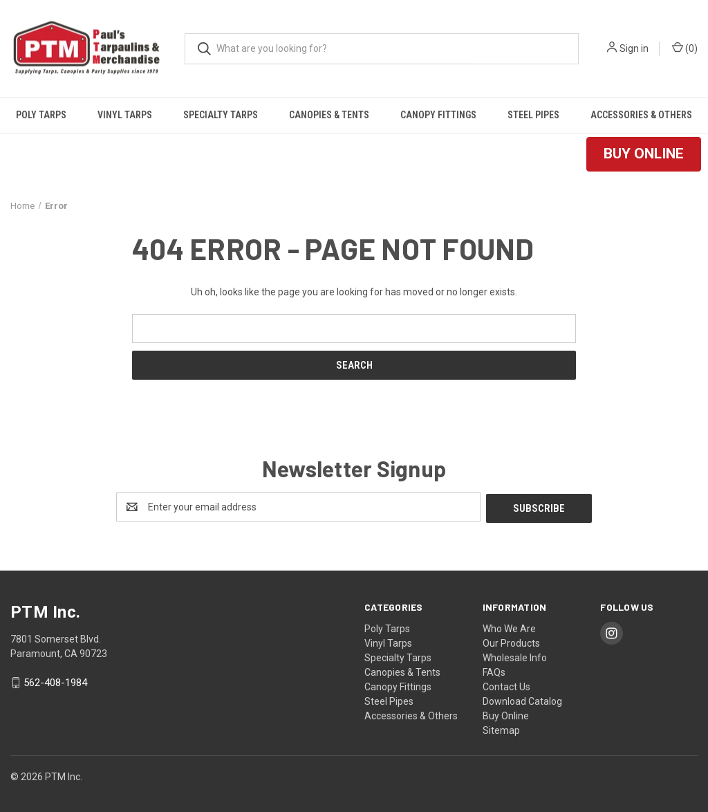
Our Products (511, 641)
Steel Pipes (533, 114)
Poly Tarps (41, 114)
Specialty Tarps (220, 114)
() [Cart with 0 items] (685, 47)
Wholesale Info (515, 656)
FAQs (494, 670)
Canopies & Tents (329, 114)
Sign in (634, 48)
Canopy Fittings (438, 114)
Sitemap (501, 729)
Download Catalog (522, 699)
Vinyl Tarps (124, 114)
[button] (643, 154)
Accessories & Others (641, 114)
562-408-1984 (55, 681)
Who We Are (509, 627)
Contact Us (506, 685)
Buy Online (506, 714)
